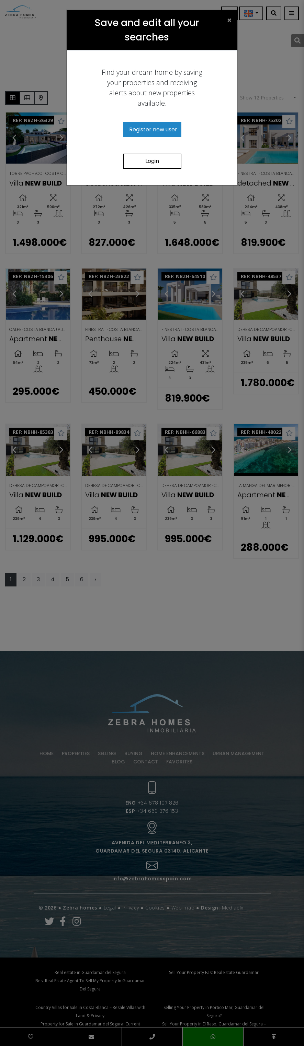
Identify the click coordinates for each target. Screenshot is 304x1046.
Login (152, 161)
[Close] (229, 19)
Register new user (153, 129)
